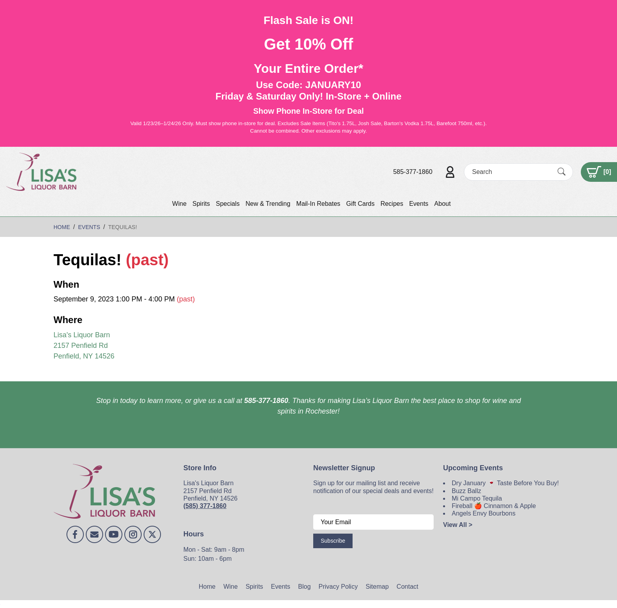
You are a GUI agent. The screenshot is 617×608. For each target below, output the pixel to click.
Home (207, 586)
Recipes (392, 203)
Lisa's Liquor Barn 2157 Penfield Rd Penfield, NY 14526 (84, 345)
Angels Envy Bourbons (483, 513)
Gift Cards (360, 203)
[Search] (511, 172)
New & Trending (268, 203)
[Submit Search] (561, 171)
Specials (227, 203)
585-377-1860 (412, 171)
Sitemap (377, 586)
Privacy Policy (338, 586)
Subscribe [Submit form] (333, 541)
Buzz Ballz (466, 491)
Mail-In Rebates (318, 203)
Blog (304, 586)
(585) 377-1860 (204, 506)
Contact (407, 586)
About (442, 203)
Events (419, 203)
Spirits (201, 203)
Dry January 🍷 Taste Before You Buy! (505, 483)
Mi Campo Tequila (477, 498)
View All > (457, 524)
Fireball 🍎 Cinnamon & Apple (494, 506)
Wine (179, 203)
